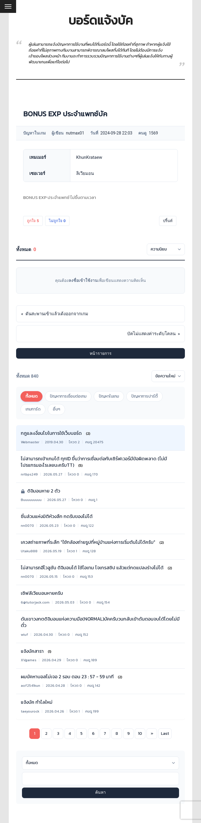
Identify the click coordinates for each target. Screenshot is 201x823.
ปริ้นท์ (168, 221)
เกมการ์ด (32, 409)
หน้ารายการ (101, 353)
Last (165, 733)
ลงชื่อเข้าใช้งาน (83, 280)
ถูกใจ (33, 221)
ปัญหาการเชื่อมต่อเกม (68, 396)
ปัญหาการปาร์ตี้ (144, 396)
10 (140, 733)
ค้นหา (100, 792)
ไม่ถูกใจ (57, 221)
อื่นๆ (56, 409)
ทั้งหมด (31, 396)
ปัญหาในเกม (109, 396)
